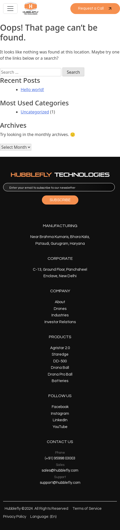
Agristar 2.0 (60, 348)
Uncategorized (35, 112)
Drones (60, 309)
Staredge (60, 354)
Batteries (60, 381)
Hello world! (32, 89)
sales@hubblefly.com (60, 470)
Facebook (60, 407)
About (60, 302)
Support (60, 477)
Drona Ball (60, 368)
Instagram (60, 414)
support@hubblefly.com (60, 483)
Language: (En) (43, 517)
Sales (60, 465)
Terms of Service (87, 509)
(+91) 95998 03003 (60, 458)
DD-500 (60, 361)
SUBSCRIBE (60, 200)
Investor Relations (60, 322)
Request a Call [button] (95, 8)
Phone (60, 452)
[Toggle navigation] (10, 8)
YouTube (60, 427)
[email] (59, 187)
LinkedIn (60, 420)
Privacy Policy (14, 517)
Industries (60, 315)
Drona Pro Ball (60, 374)
